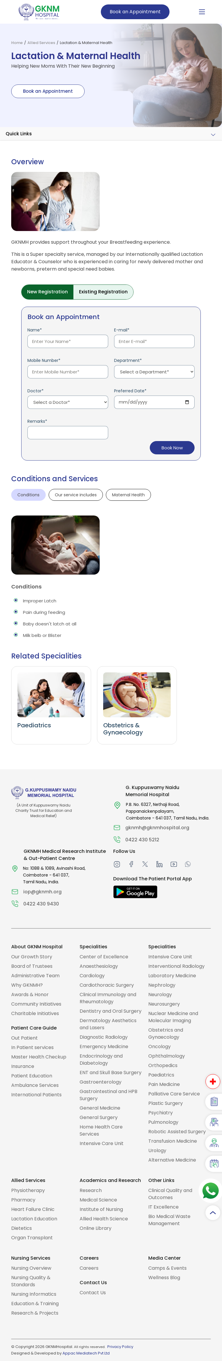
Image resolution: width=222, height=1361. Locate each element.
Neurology (160, 994)
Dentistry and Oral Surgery (111, 1011)
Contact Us (93, 1292)
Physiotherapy (28, 1190)
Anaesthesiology (99, 966)
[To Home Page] (39, 11)
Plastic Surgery (165, 1103)
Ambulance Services (35, 1085)
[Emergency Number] (212, 1081)
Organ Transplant (32, 1237)
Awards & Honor (30, 994)
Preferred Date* (130, 391)
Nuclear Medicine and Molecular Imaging (173, 1017)
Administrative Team (35, 975)
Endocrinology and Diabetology (101, 1059)
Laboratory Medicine (172, 975)
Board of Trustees (31, 966)
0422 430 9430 (41, 903)
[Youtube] (173, 863)
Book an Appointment (135, 11)
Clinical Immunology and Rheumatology (108, 998)
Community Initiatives (36, 1004)
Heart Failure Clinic (33, 1209)
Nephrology (161, 985)
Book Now (171, 448)
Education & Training (35, 1303)
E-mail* (121, 330)
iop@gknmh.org (42, 891)
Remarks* (37, 421)
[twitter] (145, 863)
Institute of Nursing (101, 1209)
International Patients (36, 1094)
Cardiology (92, 975)
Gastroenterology (100, 1082)
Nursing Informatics (33, 1294)
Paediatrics (161, 1074)
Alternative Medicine (172, 1160)
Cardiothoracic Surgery (107, 985)
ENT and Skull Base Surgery (111, 1072)
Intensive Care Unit (102, 1143)
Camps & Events (167, 1268)
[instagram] (117, 863)
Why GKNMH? (27, 985)
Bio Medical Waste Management (169, 1220)
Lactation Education (34, 1218)
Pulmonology (163, 1122)
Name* (34, 330)
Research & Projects (34, 1313)
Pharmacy (23, 1199)
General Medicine (100, 1108)
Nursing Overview (31, 1268)
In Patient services (32, 1047)
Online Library (95, 1228)
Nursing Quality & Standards (30, 1281)
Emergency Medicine (104, 1046)
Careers (89, 1268)
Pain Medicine (164, 1084)
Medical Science (98, 1199)
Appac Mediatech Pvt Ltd (86, 1353)
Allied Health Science (104, 1218)
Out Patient (24, 1038)
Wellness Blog (164, 1277)
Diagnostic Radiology (104, 1037)
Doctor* (35, 391)
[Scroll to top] (212, 1212)
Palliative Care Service (174, 1093)
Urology (157, 1150)
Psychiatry (160, 1112)
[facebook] (131, 863)
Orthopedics (162, 1065)
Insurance (22, 1066)
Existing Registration (103, 291)
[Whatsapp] (188, 863)
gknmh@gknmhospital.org (157, 827)
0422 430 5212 (142, 839)
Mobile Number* (43, 360)
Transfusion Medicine (172, 1141)
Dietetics (21, 1228)
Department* (128, 360)
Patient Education (31, 1075)
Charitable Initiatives (35, 1013)
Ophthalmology (166, 1056)
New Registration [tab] (47, 291)
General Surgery (99, 1117)
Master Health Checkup (38, 1056)
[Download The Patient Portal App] (135, 892)
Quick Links (19, 133)
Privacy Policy (120, 1346)
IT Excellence (163, 1207)
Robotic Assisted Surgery (177, 1131)
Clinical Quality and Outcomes (170, 1194)
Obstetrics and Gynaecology (165, 1033)
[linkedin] (159, 863)
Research (91, 1190)
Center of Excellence (104, 956)
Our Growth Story (31, 956)
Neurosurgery (164, 1004)
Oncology (159, 1046)
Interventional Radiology (176, 966)
